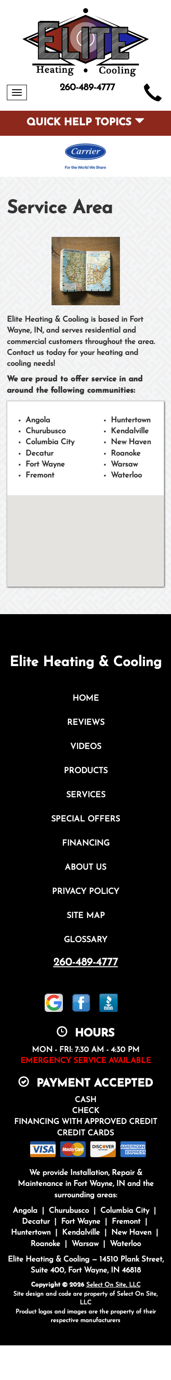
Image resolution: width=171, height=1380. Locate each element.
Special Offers (85, 819)
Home (86, 699)
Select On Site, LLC (113, 1285)
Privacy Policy (85, 892)
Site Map (86, 916)
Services (85, 795)
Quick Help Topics (85, 123)
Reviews (85, 723)
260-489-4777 (85, 962)
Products (86, 771)
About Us (85, 868)
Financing (85, 843)
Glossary (85, 940)
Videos (85, 747)
